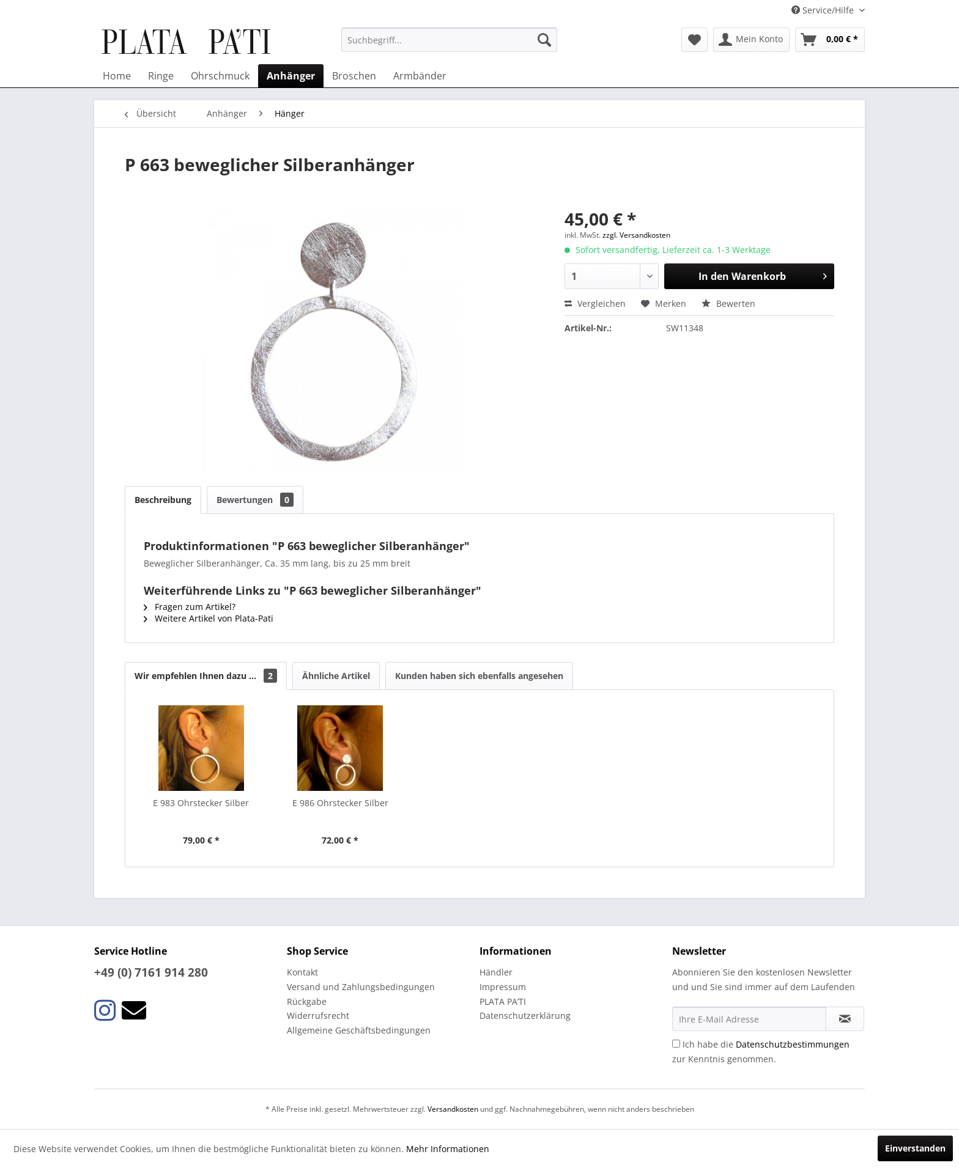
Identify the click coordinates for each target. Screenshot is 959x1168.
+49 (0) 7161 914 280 (151, 972)
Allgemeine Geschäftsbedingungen (359, 1030)
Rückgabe (307, 1001)
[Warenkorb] (830, 40)
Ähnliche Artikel (336, 675)
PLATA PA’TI (503, 1001)
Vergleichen (595, 303)
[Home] (116, 75)
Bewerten (728, 303)
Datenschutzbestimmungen (793, 1044)
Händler (496, 972)
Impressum (503, 987)
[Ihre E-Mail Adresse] (749, 1019)
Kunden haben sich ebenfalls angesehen (479, 675)
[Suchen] (544, 40)
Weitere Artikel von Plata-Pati (208, 618)
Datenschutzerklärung (525, 1015)
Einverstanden (915, 1148)
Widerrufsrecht (318, 1015)
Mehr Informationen (447, 1149)
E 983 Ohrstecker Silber (201, 803)
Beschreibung (163, 499)
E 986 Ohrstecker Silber (340, 803)
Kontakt (302, 972)
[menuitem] (449, 40)
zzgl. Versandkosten (636, 235)
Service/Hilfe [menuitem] (823, 10)
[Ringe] (160, 75)
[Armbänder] (420, 75)
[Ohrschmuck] (220, 75)
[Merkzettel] (694, 40)
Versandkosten (453, 1109)
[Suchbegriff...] (449, 40)
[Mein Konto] (751, 40)
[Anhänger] (291, 75)
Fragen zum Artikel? (189, 606)
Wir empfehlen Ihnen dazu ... (206, 675)
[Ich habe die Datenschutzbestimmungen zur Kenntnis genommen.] (676, 1044)
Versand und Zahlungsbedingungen (361, 987)
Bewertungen (255, 500)
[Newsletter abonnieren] (845, 1019)
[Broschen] (354, 75)
